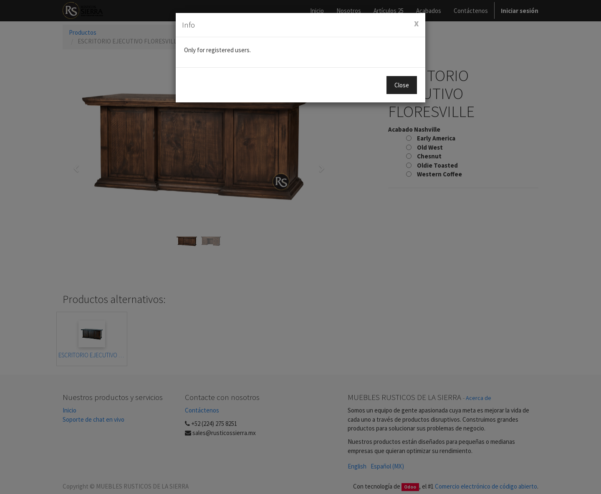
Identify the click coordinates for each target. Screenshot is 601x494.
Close (401, 85)
